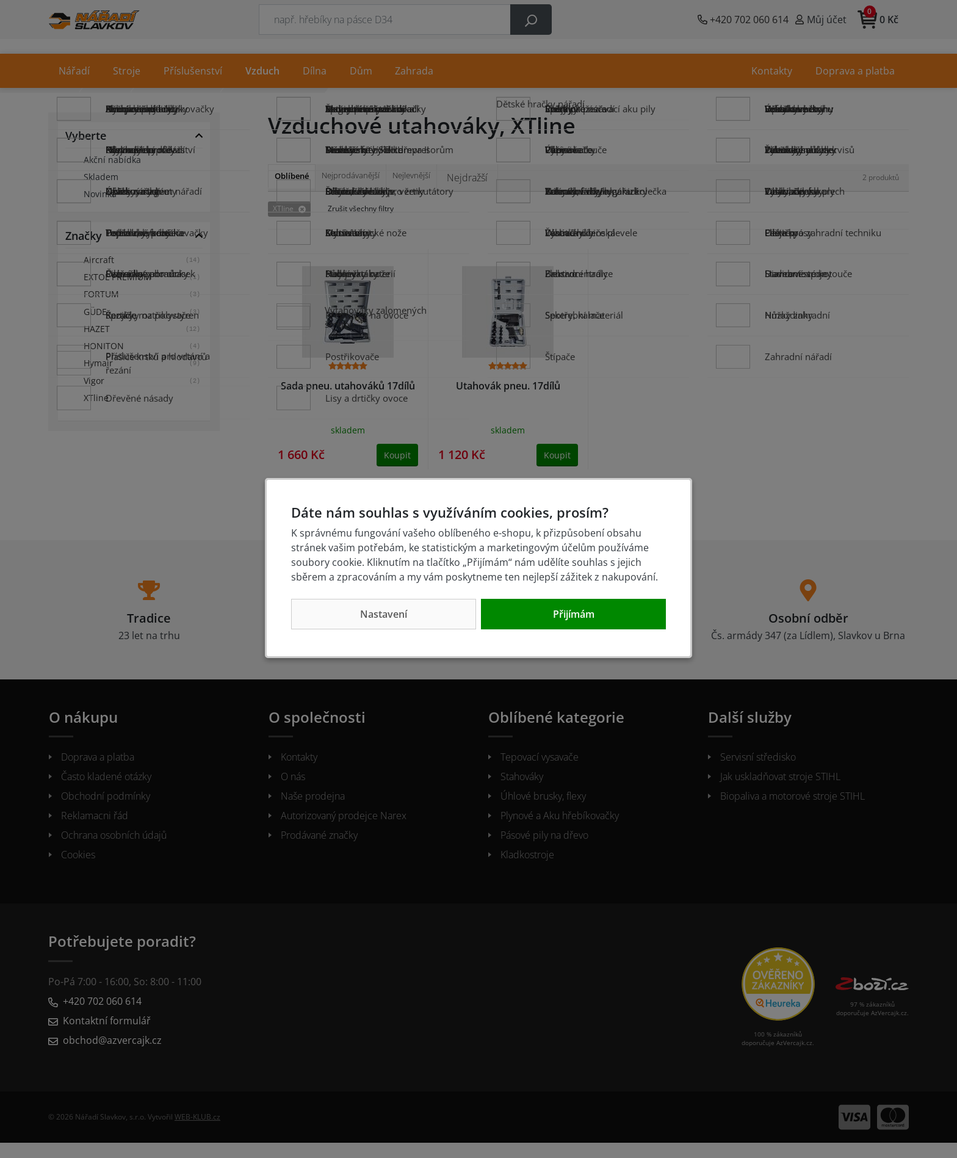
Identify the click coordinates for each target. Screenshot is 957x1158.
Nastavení (383, 614)
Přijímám (573, 614)
